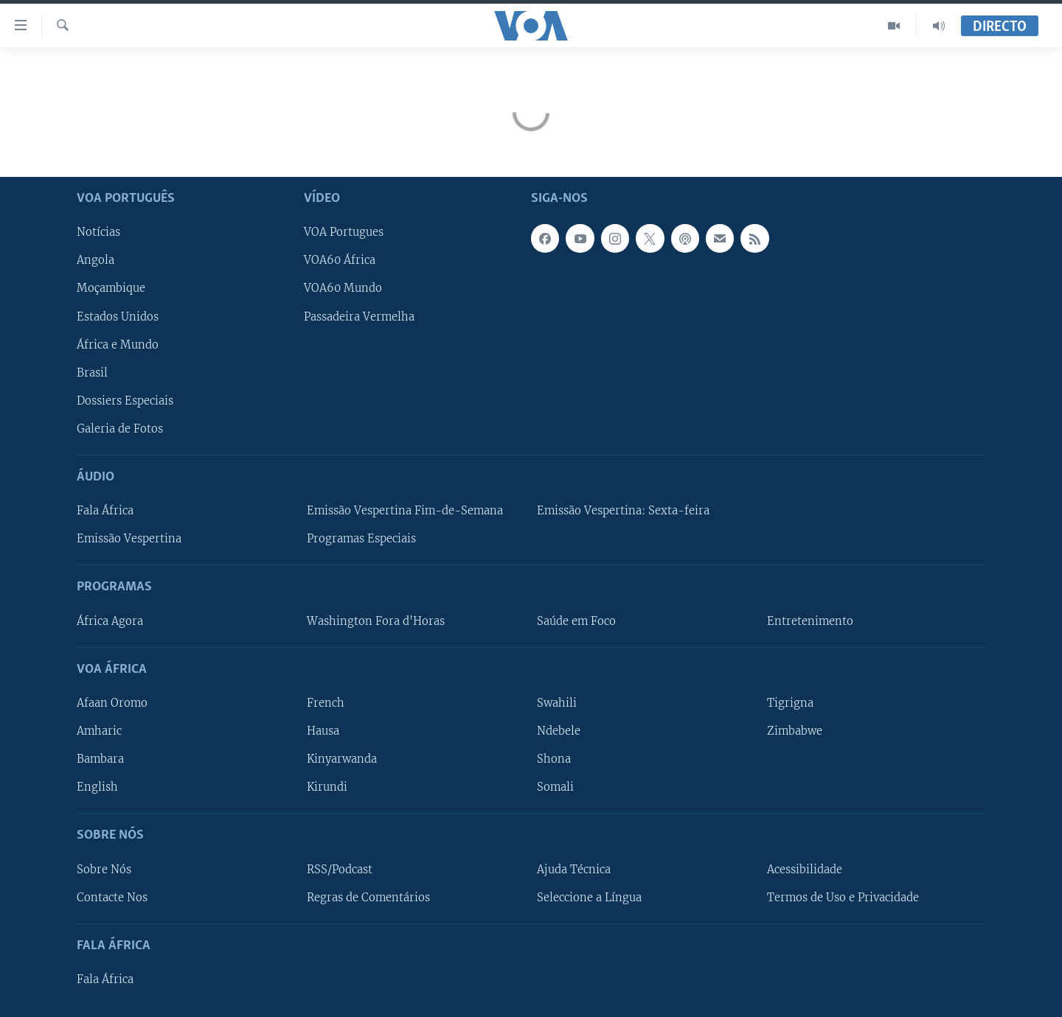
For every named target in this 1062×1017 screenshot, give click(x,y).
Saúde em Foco (576, 621)
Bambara (100, 759)
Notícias (98, 232)
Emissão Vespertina (129, 538)
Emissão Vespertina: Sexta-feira (623, 510)
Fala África (105, 510)
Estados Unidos (118, 317)
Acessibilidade (804, 869)
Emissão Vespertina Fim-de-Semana (405, 510)
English (97, 787)
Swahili (557, 703)
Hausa (323, 731)
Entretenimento (810, 621)
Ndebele (558, 731)
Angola (95, 260)
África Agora (110, 621)
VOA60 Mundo (343, 288)
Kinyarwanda (342, 759)
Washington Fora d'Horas (376, 621)
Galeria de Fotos (120, 429)
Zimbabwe (794, 731)
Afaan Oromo (112, 703)
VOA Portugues (344, 232)
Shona (554, 759)
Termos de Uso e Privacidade (843, 897)
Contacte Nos (112, 897)
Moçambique (111, 288)
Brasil (92, 373)
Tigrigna (790, 703)
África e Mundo (118, 345)
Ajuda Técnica (574, 869)
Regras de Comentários (368, 897)
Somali (555, 787)
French (325, 703)
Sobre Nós (104, 869)
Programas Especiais (361, 538)
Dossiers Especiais (125, 401)
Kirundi (327, 787)
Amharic (99, 731)
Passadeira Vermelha (359, 317)
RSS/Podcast (339, 869)
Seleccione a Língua (589, 897)
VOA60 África (339, 260)
